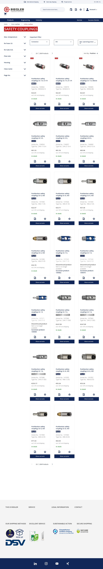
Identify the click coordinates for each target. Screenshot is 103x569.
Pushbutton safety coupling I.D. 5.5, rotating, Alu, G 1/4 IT (63, 138)
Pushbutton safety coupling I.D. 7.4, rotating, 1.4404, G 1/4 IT (88, 313)
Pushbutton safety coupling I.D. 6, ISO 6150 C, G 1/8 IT (62, 196)
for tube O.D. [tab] (8, 50)
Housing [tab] (7, 62)
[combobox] (51, 10)
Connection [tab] (34, 41)
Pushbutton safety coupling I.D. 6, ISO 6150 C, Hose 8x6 (38, 253)
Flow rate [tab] (7, 56)
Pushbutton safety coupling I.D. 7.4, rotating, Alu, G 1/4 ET (64, 253)
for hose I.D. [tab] (8, 43)
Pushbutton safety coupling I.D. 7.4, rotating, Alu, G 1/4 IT (88, 253)
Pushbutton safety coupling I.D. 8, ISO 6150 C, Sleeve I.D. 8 (38, 429)
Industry (39, 20)
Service (79, 20)
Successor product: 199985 (38, 331)
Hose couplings (15, 24)
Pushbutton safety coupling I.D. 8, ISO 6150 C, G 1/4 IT (87, 372)
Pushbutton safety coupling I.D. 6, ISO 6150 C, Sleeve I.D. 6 (87, 196)
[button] (93, 9)
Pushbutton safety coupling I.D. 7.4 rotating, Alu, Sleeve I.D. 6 (38, 313)
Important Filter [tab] (35, 37)
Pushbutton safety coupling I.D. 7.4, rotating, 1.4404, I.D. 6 (39, 372)
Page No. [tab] (7, 75)
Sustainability (10, 486)
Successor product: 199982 (62, 272)
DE (94, 2)
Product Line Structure (13, 492)
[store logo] (19, 9)
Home (5, 24)
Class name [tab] (8, 69)
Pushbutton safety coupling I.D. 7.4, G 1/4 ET (39, 81)
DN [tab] (57, 41)
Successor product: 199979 (87, 272)
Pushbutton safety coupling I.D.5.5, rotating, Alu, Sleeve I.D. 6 (87, 139)
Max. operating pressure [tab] (86, 42)
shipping (41, 95)
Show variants (40, 108)
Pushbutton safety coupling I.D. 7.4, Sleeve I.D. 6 (88, 81)
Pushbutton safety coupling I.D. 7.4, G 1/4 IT (64, 81)
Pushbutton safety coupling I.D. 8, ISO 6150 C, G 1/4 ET (62, 372)
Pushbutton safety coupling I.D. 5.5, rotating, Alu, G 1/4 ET (39, 138)
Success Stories (93, 20)
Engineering (25, 20)
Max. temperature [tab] (10, 37)
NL (100, 2)
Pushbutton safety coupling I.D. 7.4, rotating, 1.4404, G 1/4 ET (64, 313)
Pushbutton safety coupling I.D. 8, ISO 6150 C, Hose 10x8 (62, 429)
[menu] (36, 20)
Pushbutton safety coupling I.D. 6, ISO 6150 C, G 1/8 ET (38, 196)
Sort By (86, 53)
